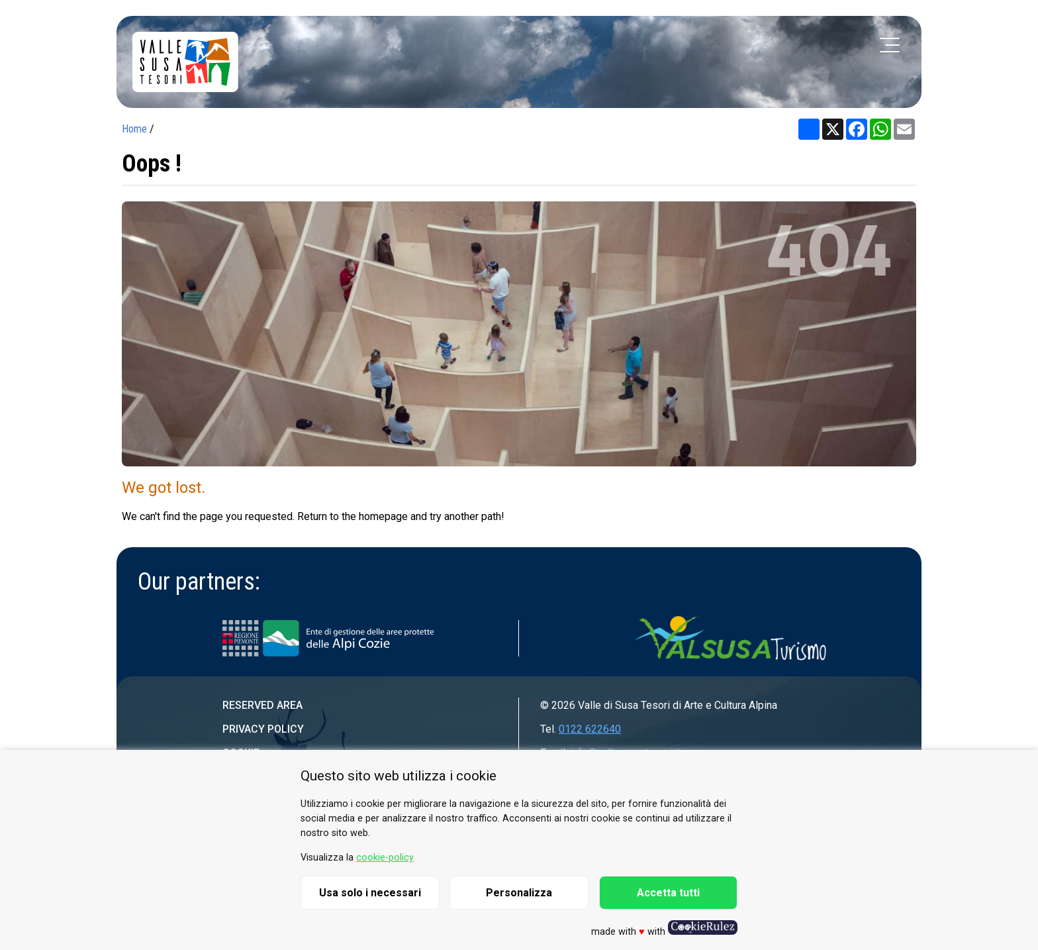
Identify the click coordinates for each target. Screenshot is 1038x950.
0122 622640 (590, 729)
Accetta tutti (668, 892)
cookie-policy (385, 857)
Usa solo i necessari (370, 892)
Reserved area (262, 705)
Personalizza (519, 892)
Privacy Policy (263, 729)
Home (134, 129)
